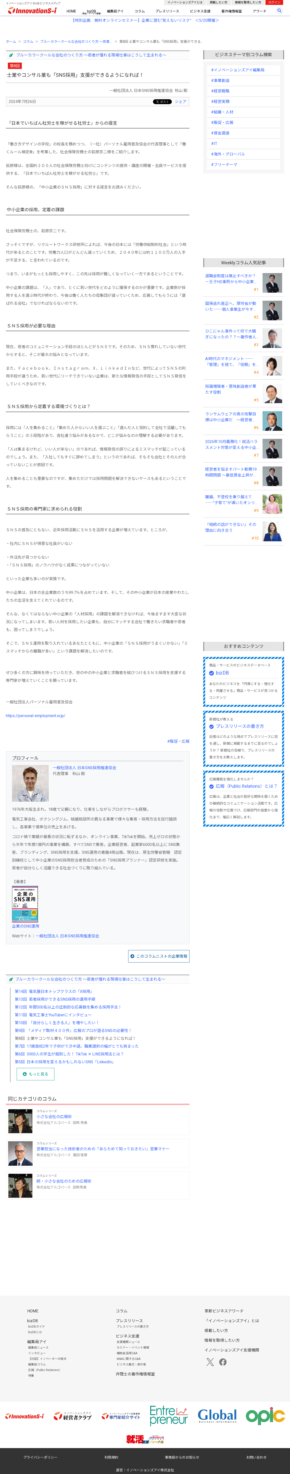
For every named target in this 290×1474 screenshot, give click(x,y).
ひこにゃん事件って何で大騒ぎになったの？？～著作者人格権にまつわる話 (230, 334)
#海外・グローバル (228, 154)
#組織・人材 (222, 112)
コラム (140, 11)
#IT (214, 143)
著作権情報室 (231, 11)
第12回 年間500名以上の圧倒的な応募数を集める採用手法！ (68, 1007)
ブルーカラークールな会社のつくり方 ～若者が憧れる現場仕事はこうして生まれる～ (91, 55)
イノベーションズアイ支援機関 (231, 1350)
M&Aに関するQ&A (128, 1359)
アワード (259, 11)
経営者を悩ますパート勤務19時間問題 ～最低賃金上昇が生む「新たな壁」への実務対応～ (231, 472)
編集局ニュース (38, 1347)
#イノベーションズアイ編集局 (238, 70)
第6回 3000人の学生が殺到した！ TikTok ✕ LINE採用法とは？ (69, 1054)
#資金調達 (220, 133)
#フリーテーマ (224, 164)
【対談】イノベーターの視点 (47, 1359)
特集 (31, 1375)
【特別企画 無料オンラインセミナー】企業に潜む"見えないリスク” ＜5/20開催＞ (145, 20)
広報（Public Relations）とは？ (247, 786)
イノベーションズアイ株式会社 (150, 1470)
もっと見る (38, 1074)
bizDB (91, 11)
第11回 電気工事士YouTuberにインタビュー (53, 1015)
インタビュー (37, 1353)
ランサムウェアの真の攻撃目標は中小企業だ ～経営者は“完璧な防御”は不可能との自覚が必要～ (230, 417)
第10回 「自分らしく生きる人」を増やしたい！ (57, 1022)
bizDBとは (35, 1332)
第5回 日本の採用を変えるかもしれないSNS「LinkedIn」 (65, 1062)
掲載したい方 (218, 2)
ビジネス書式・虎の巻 (131, 1364)
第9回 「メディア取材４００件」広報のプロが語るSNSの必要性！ (73, 1030)
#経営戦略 (220, 91)
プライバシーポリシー (40, 1457)
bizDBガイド (36, 1326)
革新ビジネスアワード (224, 1311)
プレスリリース (167, 11)
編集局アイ (115, 11)
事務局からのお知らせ (182, 1457)
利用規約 (111, 1457)
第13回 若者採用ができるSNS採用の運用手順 (55, 999)
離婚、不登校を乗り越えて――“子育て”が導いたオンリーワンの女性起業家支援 (230, 500)
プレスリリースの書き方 (240, 726)
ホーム (11, 42)
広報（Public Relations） (45, 1370)
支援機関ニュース (128, 1342)
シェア (181, 101)
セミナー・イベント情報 (133, 1347)
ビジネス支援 (200, 11)
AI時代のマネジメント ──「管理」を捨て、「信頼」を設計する (230, 362)
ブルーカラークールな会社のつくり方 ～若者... (76, 42)
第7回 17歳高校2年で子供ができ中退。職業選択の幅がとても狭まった (77, 1046)
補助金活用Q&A (127, 1353)
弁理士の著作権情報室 (135, 1374)
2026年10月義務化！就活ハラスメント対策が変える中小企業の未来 (231, 445)
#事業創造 (220, 80)
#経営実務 (220, 101)
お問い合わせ (256, 1457)
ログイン (274, 2)
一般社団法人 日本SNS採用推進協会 (84, 767)
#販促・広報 (178, 741)
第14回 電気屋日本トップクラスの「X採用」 (54, 991)
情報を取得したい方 (248, 2)
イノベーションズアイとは (184, 2)
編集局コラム (37, 1364)
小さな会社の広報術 (54, 1116)
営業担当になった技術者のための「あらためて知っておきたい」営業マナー (103, 1149)
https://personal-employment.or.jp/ (35, 715)
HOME (71, 11)
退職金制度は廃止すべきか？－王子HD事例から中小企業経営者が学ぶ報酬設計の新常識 (231, 279)
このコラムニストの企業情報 (161, 956)
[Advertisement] (97, 1238)
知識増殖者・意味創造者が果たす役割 (230, 389)
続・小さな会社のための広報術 (64, 1181)
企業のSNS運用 (25, 926)
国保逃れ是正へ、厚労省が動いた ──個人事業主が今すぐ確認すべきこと (231, 306)
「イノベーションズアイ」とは (231, 1321)
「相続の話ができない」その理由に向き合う (230, 527)
